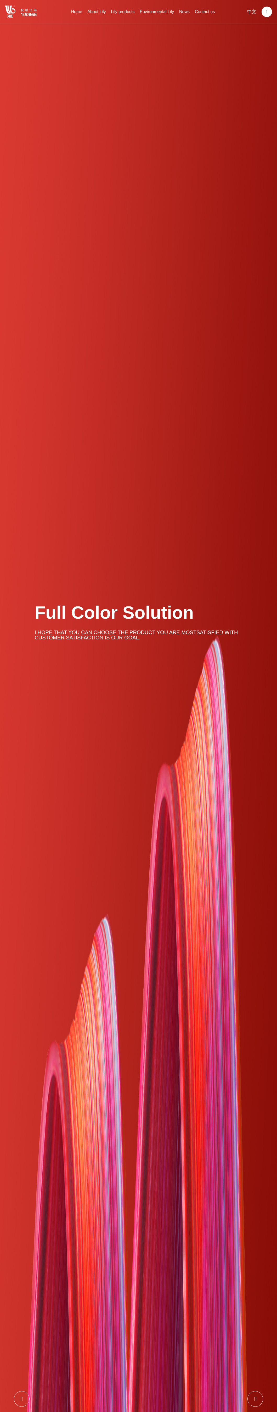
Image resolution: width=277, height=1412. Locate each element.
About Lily (96, 11)
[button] (22, 1399)
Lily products (122, 11)
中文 (251, 12)
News (184, 11)
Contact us (205, 11)
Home (76, 11)
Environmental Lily (157, 11)
